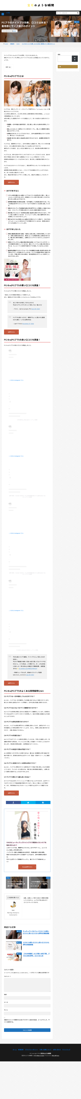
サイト (6, 1010)
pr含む (8, 12)
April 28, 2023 (36, 309)
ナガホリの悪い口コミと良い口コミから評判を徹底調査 (36, 943)
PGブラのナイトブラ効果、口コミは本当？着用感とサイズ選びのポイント (38, 43)
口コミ (14, 31)
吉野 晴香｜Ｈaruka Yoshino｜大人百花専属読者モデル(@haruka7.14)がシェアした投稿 (27, 496)
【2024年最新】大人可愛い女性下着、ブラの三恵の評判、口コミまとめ (36, 955)
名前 (5, 994)
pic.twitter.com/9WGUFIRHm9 (28, 668)
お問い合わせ (57, 1049)
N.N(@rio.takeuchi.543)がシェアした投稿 (27, 650)
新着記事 (12, 43)
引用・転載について (45, 1049)
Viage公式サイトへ (27, 866)
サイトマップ (66, 1049)
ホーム (15, 1049)
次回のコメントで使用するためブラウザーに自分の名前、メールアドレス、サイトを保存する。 (27, 1021)
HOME (6, 43)
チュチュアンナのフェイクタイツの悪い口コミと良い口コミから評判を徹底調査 (36, 932)
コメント (7, 976)
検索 (59, 54)
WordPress (55, 1055)
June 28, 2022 (30, 674)
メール (6, 1002)
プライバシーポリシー (31, 1049)
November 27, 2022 (28, 323)
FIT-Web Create (39, 1055)
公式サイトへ (11, 182)
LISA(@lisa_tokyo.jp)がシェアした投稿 (27, 419)
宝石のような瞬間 (46, 1053)
